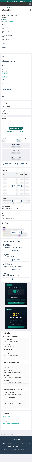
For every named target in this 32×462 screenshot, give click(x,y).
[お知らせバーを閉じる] (30, 1)
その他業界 (17, 423)
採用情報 (9, 446)
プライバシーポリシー (11, 443)
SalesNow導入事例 (16, 439)
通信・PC (8, 423)
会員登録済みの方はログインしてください (16, 131)
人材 (4, 423)
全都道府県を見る (6, 427)
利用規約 (4, 443)
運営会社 (28, 443)
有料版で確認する (7, 89)
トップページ (3, 7)
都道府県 (8, 7)
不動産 (4, 19)
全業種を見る (12, 427)
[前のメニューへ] (0, 52)
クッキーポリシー (21, 443)
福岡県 (12, 7)
